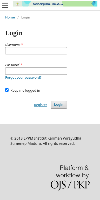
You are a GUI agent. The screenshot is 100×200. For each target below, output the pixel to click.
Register (40, 104)
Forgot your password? (23, 77)
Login (58, 105)
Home (10, 17)
